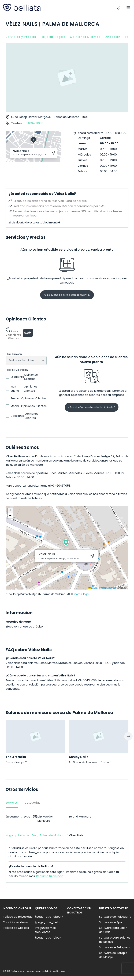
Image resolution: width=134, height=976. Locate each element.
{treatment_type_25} (21, 817)
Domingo (84, 138)
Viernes (83, 166)
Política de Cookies (16, 928)
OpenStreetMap (108, 588)
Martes (82, 149)
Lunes (82, 143)
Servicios (12, 803)
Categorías (32, 803)
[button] (66, 542)
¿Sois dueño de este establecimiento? (34, 222)
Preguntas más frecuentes (45, 930)
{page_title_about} (49, 917)
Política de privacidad (17, 917)
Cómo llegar (81, 594)
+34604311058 (33, 123)
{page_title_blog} (48, 938)
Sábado (83, 171)
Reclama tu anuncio (49, 876)
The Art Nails (16, 757)
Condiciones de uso (16, 922)
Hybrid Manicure (80, 817)
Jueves (82, 160)
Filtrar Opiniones (14, 354)
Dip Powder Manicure (45, 819)
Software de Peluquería (115, 917)
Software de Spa (110, 922)
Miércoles (84, 155)
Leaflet (92, 588)
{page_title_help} (48, 922)
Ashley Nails (78, 757)
